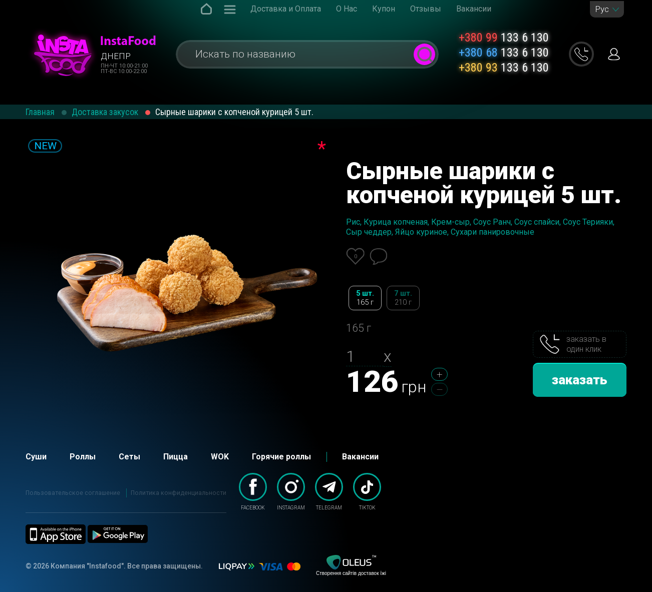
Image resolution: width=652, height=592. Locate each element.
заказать (579, 379)
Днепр (116, 56)
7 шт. (403, 298)
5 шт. (365, 298)
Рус (602, 9)
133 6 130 (504, 38)
